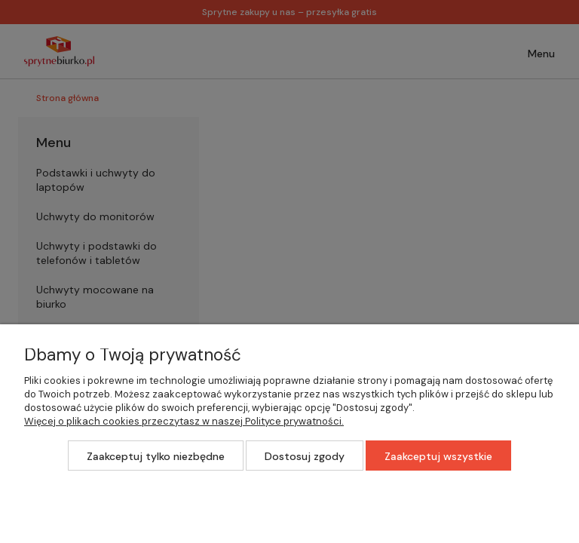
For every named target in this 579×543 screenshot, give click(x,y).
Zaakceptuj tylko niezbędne (156, 456)
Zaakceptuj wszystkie (438, 456)
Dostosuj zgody (305, 456)
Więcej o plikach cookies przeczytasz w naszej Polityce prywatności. (184, 421)
